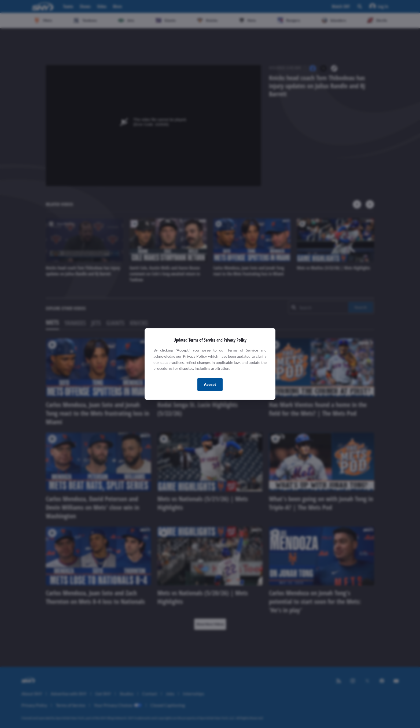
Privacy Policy (195, 356)
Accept (210, 384)
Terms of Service (242, 350)
